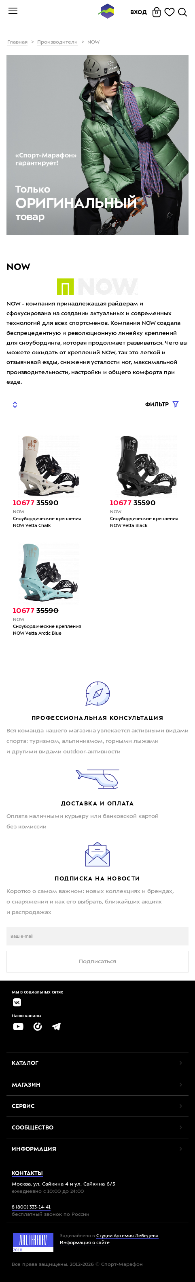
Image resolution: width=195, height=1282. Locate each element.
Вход (138, 12)
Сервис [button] (23, 1106)
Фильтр (157, 405)
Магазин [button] (26, 1084)
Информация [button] (34, 1149)
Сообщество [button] (32, 1127)
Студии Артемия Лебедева (127, 1236)
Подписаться (97, 961)
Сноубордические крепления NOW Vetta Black (144, 522)
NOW (18, 512)
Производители (57, 42)
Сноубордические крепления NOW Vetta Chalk (47, 522)
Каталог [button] (25, 1063)
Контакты (27, 1173)
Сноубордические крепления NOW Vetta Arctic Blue (47, 630)
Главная (17, 42)
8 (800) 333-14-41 (31, 1207)
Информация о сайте (85, 1243)
